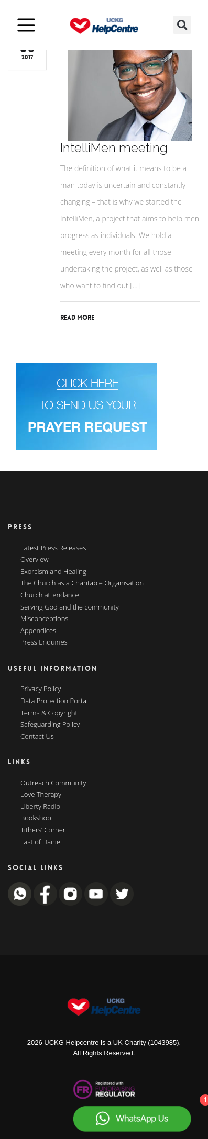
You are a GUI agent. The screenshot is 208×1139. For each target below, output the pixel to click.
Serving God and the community (69, 607)
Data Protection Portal (54, 701)
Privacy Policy (40, 689)
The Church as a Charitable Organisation (82, 583)
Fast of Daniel (41, 842)
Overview (34, 560)
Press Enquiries (44, 642)
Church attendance (49, 595)
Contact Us (37, 736)
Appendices (38, 631)
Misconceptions (44, 619)
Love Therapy (40, 795)
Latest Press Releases (53, 548)
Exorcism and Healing (53, 572)
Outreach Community (53, 783)
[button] (182, 25)
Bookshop (35, 818)
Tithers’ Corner (42, 830)
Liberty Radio (40, 807)
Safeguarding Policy (50, 724)
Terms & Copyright (49, 713)
